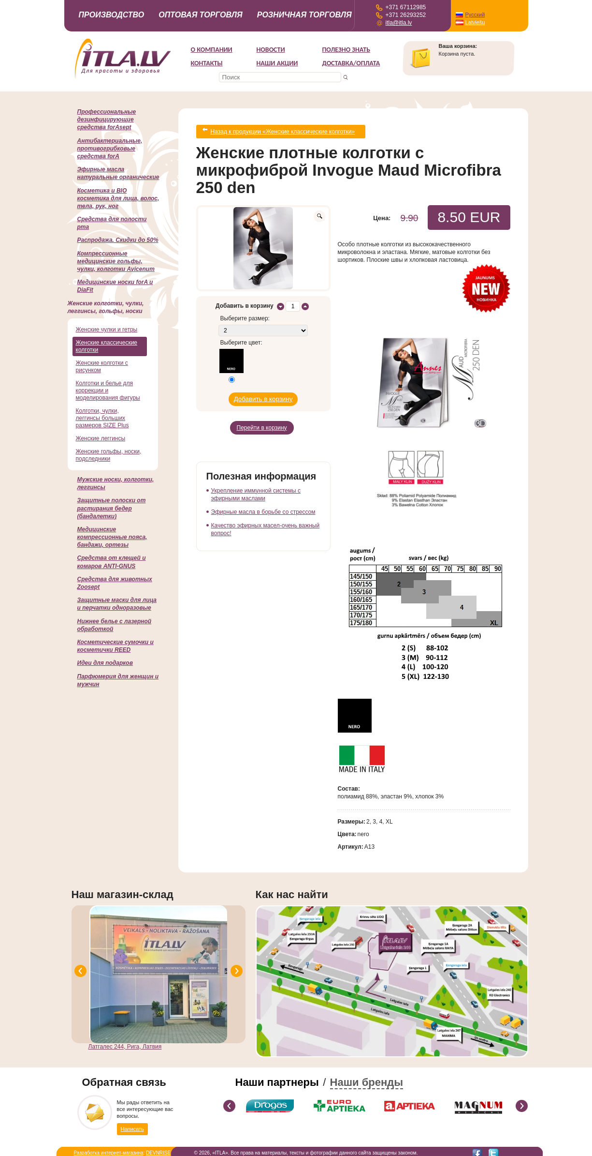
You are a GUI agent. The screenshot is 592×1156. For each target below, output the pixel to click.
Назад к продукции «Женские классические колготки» (283, 129)
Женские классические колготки (107, 346)
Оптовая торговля (201, 15)
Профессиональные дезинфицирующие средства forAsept (106, 119)
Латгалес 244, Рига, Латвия (125, 1042)
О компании (211, 49)
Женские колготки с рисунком (102, 367)
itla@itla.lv (399, 22)
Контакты (207, 63)
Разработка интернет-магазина (109, 1149)
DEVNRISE (158, 1149)
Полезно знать (346, 49)
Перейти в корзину (262, 418)
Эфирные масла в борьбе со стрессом (263, 500)
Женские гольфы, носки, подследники (109, 455)
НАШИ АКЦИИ (277, 63)
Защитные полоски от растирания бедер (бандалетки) (111, 508)
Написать (132, 1124)
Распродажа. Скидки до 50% (118, 240)
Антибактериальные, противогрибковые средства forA (110, 148)
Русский (475, 14)
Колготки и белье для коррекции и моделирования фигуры (108, 390)
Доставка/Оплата (351, 63)
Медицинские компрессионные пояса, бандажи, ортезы (112, 537)
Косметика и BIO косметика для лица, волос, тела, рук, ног (118, 198)
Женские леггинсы (101, 438)
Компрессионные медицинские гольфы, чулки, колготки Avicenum (116, 261)
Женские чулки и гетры (107, 329)
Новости (271, 49)
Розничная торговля (304, 15)
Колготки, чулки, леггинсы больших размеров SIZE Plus (102, 418)
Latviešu (475, 22)
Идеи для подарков (105, 663)
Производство (111, 15)
